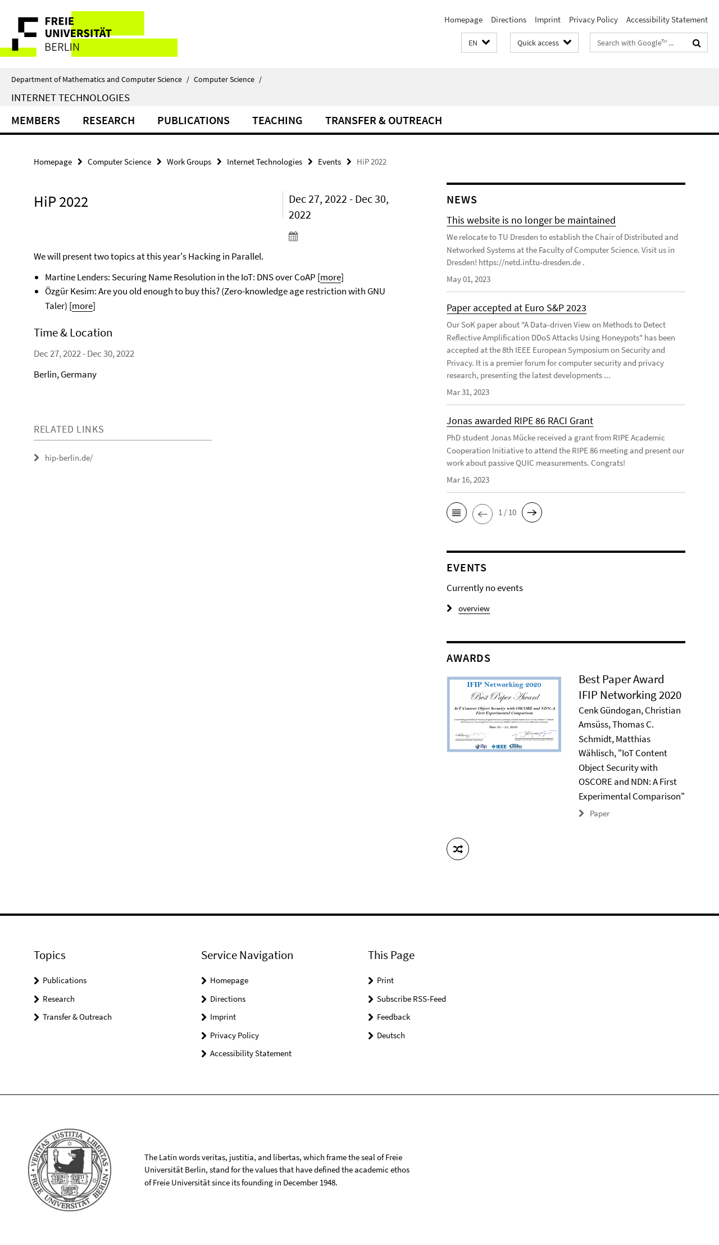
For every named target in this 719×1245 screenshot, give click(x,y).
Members (35, 120)
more (330, 277)
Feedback (393, 1016)
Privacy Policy (593, 19)
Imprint (548, 19)
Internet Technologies (70, 97)
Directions (508, 19)
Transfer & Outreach (383, 120)
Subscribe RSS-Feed (411, 998)
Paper (599, 813)
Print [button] (385, 980)
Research (109, 120)
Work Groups (189, 161)
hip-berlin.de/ (69, 457)
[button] (479, 43)
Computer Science (228, 79)
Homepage (463, 19)
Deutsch (391, 1035)
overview (468, 608)
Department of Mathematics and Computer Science (100, 79)
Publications (193, 120)
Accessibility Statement (667, 19)
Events (329, 161)
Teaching (277, 120)
